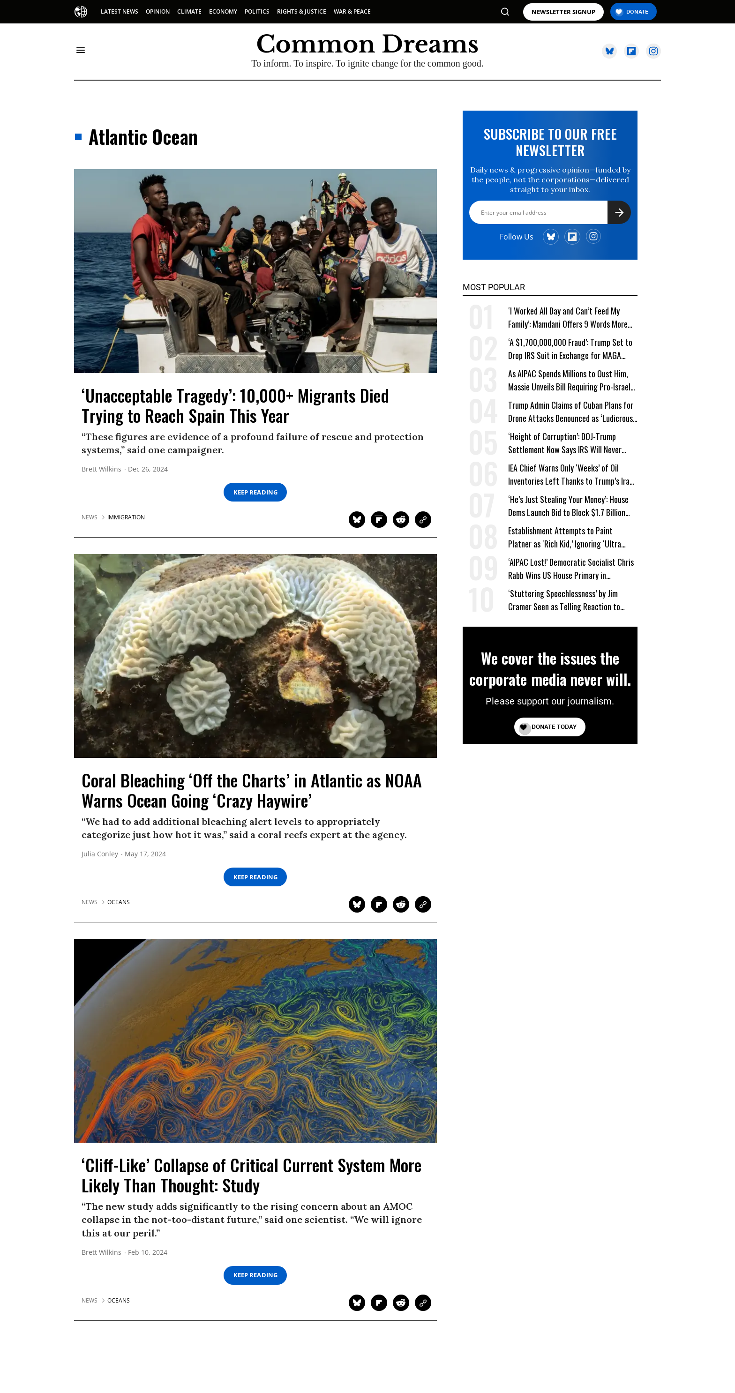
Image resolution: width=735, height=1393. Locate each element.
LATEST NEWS (119, 11)
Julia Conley (100, 854)
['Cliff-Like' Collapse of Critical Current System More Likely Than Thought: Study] (255, 1040)
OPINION (158, 11)
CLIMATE (189, 11)
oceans (118, 902)
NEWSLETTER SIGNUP (563, 12)
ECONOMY (223, 11)
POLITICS (257, 11)
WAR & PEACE (352, 11)
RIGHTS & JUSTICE (301, 11)
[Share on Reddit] (401, 519)
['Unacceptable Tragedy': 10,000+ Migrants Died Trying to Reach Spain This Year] (255, 270)
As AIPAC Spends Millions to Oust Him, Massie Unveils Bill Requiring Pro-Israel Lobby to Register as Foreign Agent (569, 380)
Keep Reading (255, 492)
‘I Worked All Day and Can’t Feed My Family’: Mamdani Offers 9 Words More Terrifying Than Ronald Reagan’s (568, 317)
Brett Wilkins (101, 469)
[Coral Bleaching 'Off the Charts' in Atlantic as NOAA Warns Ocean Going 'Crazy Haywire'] (255, 655)
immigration (126, 517)
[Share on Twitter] (357, 519)
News (90, 517)
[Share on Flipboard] (379, 519)
